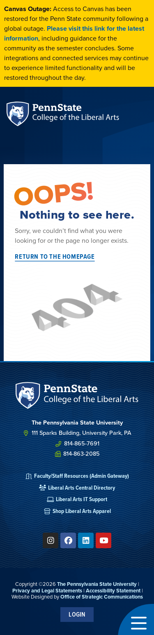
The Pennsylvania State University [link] (97, 584)
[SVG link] (77, 395)
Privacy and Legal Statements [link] (47, 590)
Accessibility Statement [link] (113, 590)
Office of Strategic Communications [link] (101, 597)
